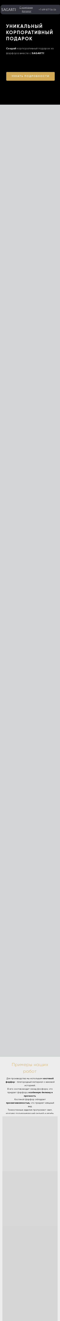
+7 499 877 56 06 (47, 10)
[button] (30, 76)
